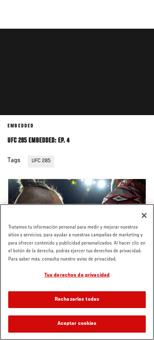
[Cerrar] (144, 215)
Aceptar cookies (77, 323)
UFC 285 (41, 161)
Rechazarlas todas (77, 299)
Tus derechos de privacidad (77, 275)
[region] (77, 272)
